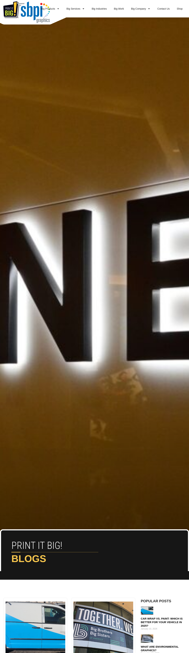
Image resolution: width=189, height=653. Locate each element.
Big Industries (99, 8)
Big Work (119, 8)
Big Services (75, 9)
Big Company (140, 9)
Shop (180, 8)
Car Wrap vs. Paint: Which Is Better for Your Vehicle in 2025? (162, 622)
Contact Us (163, 8)
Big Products (50, 9)
